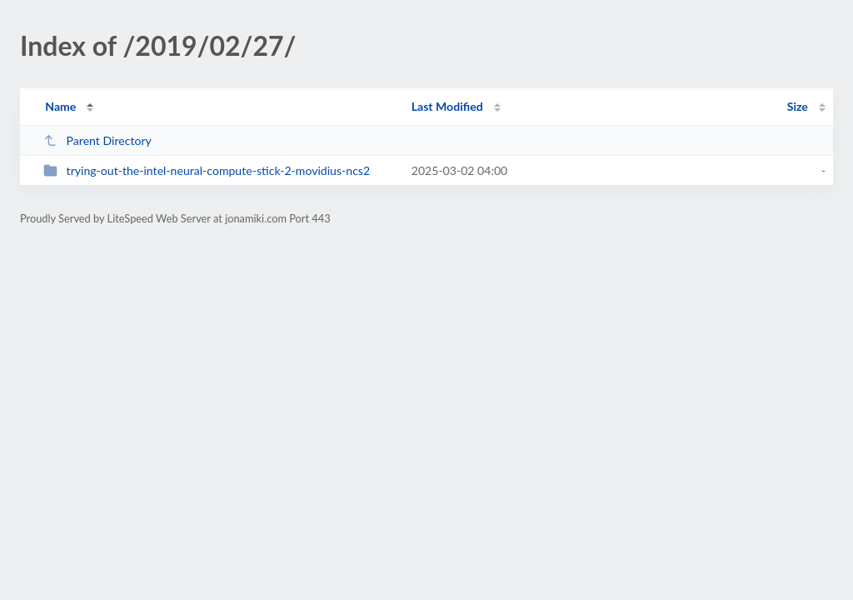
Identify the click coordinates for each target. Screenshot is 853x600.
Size (797, 106)
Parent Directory (97, 140)
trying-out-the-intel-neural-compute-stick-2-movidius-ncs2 (206, 170)
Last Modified (447, 106)
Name (60, 106)
